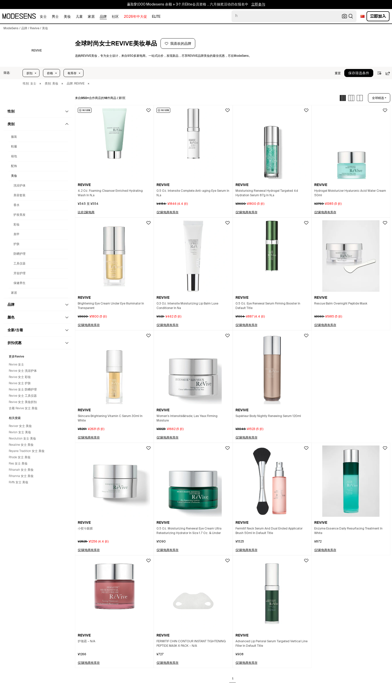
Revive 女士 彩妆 (20, 377)
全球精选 (378, 98)
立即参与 (258, 4)
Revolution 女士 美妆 (22, 438)
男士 (55, 16)
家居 (91, 16)
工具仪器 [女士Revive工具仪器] (20, 263)
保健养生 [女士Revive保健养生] (20, 283)
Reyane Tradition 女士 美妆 (26, 451)
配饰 (14, 166)
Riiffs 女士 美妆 (18, 482)
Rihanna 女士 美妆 (21, 476)
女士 (43, 16)
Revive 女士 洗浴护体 (23, 371)
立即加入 (378, 16)
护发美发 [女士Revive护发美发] (20, 215)
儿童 (79, 16)
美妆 (67, 16)
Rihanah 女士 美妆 (21, 470)
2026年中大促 (135, 16)
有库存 (72, 73)
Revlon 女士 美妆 (20, 432)
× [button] (40, 83)
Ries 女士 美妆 (18, 463)
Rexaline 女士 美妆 (21, 445)
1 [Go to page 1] (232, 679)
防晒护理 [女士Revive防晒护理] (20, 254)
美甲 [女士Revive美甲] (17, 234)
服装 (14, 137)
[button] (7, 73)
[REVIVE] (37, 50)
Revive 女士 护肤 (20, 383)
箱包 (14, 156)
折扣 (29, 73)
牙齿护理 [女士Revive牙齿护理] (20, 273)
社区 (115, 16)
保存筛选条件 (358, 73)
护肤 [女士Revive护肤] (17, 244)
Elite (156, 16)
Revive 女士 (16, 364)
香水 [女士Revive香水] (17, 205)
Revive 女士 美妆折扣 (23, 402)
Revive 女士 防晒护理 (23, 389)
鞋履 (14, 146)
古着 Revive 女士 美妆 (23, 408)
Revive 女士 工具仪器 (23, 396)
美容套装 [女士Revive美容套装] (20, 195)
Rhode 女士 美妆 (19, 457)
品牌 (103, 16)
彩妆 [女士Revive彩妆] (17, 224)
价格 (50, 73)
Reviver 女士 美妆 (20, 426)
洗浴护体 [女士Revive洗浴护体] (20, 185)
